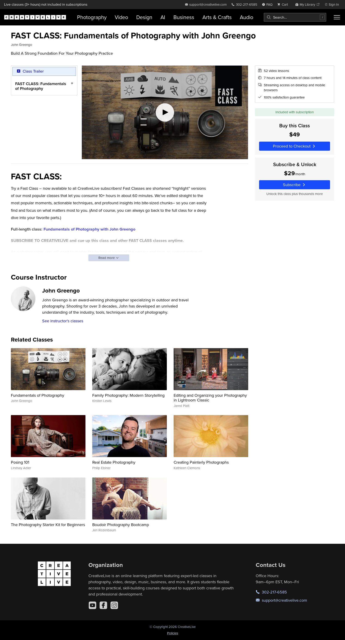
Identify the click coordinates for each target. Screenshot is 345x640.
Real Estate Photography (113, 462)
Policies (172, 633)
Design (144, 17)
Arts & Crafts (217, 17)
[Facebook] (103, 605)
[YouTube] (92, 605)
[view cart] (283, 4)
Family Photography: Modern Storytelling (128, 395)
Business (183, 17)
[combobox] (295, 17)
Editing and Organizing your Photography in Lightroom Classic (210, 397)
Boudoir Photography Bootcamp (120, 524)
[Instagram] (114, 605)
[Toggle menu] (337, 17)
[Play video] (165, 112)
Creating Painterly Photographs (201, 462)
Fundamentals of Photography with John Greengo (89, 229)
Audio (246, 17)
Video (121, 17)
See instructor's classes (62, 321)
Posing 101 (20, 462)
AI (162, 17)
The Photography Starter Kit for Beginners (48, 524)
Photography (92, 17)
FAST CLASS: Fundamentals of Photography (40, 86)
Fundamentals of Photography (37, 395)
